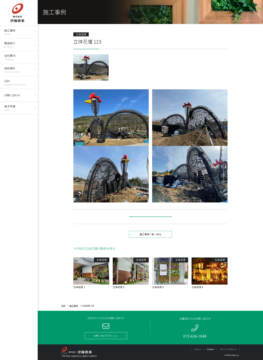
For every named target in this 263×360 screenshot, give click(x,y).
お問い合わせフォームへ (106, 335)
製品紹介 (9, 44)
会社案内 (9, 57)
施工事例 (9, 31)
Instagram (210, 349)
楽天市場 (9, 107)
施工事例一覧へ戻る (150, 234)
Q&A (15, 82)
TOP (63, 306)
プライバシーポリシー (228, 349)
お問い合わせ (12, 95)
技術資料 (11, 69)
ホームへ (197, 349)
